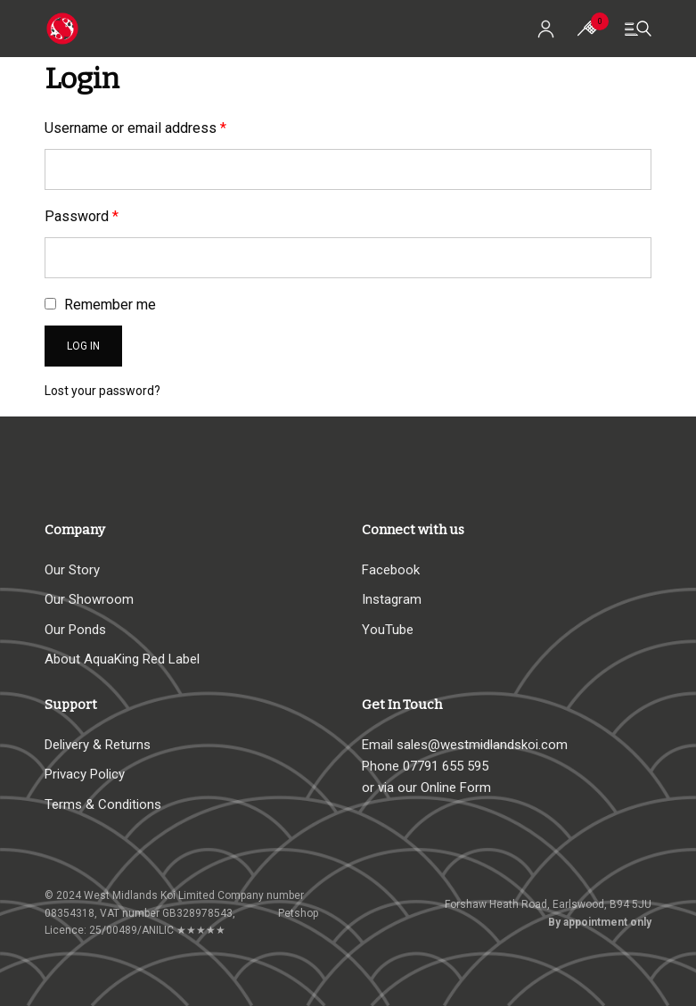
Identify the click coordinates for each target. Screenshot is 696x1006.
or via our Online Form (426, 787)
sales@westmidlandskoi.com (482, 745)
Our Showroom (89, 599)
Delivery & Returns (98, 745)
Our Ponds (75, 630)
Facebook (391, 570)
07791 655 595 (445, 766)
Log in (83, 346)
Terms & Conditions (103, 804)
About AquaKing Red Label (122, 659)
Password (82, 216)
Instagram (392, 599)
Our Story (72, 570)
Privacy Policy (85, 774)
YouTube (388, 630)
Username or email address (135, 128)
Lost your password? (102, 390)
